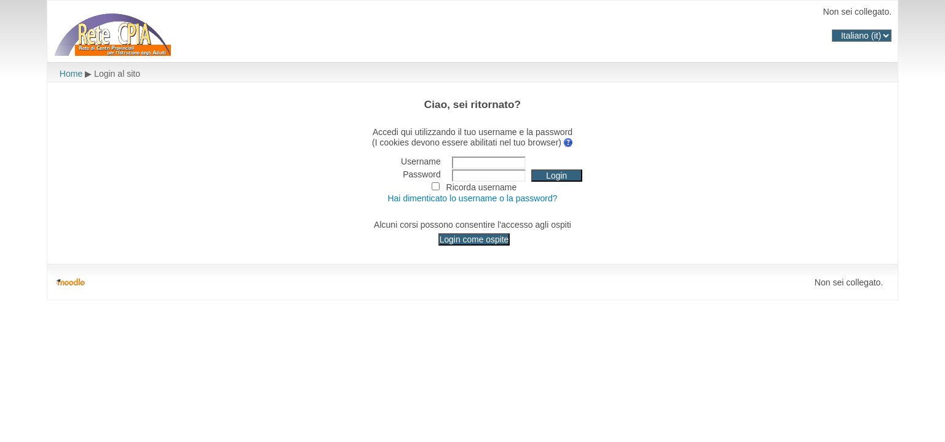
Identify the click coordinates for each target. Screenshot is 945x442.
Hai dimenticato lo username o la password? (472, 198)
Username (421, 161)
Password (422, 174)
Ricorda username (481, 187)
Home (71, 74)
